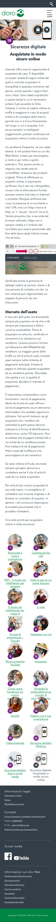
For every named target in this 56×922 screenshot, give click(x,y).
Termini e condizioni (12, 889)
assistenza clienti (38, 816)
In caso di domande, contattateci (17, 816)
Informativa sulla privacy (14, 884)
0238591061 (17, 820)
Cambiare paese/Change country (18, 876)
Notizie (7, 799)
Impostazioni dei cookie (14, 902)
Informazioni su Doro (13, 795)
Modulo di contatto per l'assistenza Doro (20, 829)
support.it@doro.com (20, 825)
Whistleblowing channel (14, 804)
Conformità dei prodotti (14, 897)
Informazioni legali (12, 880)
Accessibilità (9, 893)
